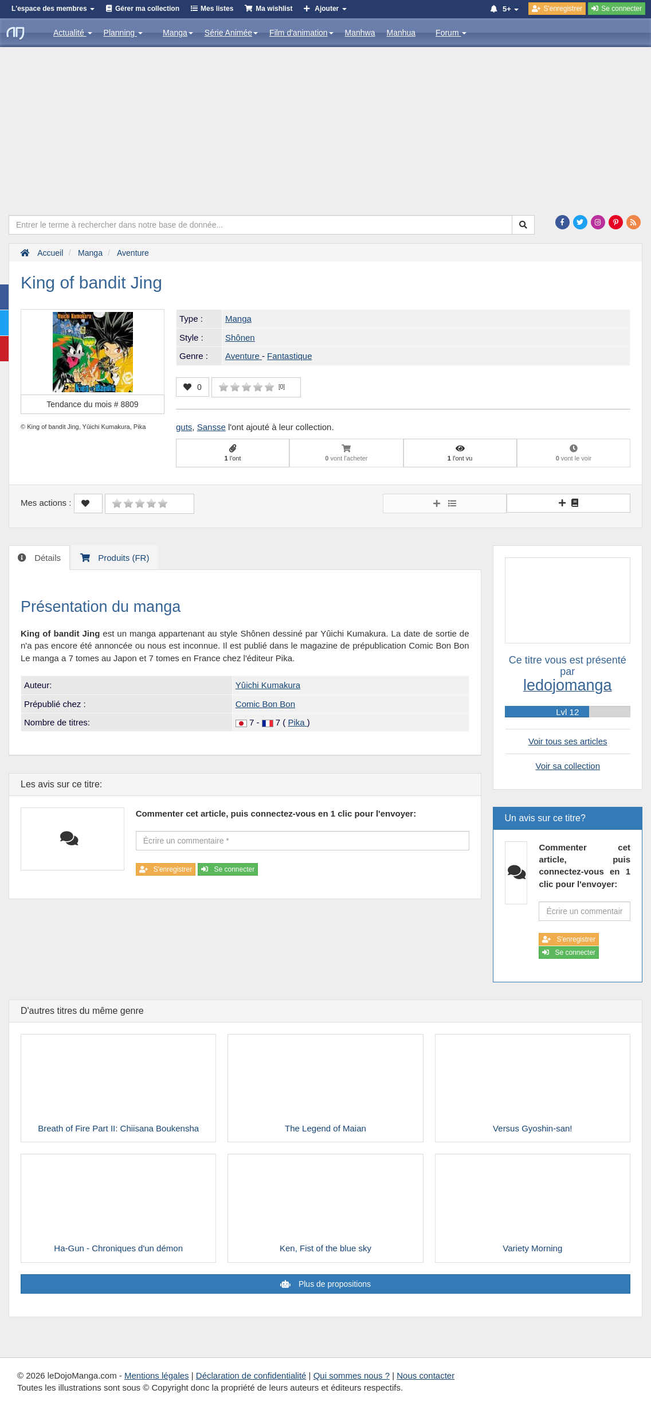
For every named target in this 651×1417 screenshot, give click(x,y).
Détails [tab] (46, 558)
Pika (297, 722)
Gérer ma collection (147, 9)
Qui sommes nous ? (351, 1375)
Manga (178, 32)
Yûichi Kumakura (268, 685)
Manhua (401, 32)
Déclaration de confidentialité (251, 1375)
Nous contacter (425, 1375)
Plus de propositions (333, 1284)
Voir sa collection (567, 766)
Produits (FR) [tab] (122, 558)
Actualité (72, 32)
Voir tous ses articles (567, 741)
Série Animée (231, 32)
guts (184, 427)
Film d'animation (301, 32)
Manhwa (360, 32)
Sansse (211, 427)
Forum (451, 32)
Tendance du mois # (92, 404)
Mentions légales (156, 1375)
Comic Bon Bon (265, 704)
